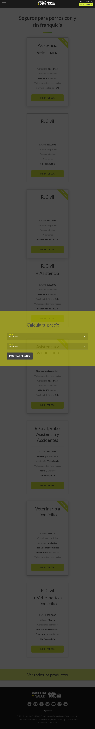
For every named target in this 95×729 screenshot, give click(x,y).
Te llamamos (86, 5)
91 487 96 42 (85, 2)
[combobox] (47, 336)
